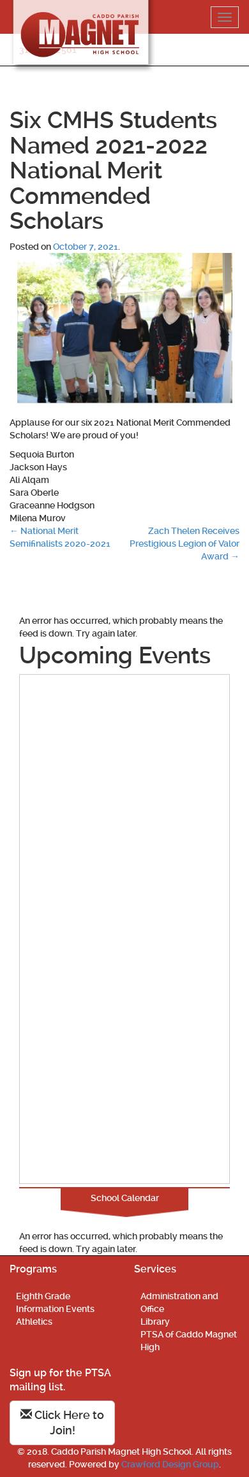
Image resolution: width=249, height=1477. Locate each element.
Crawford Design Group (170, 1464)
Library (155, 1321)
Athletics (34, 1321)
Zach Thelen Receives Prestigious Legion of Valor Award (184, 543)
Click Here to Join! (62, 1422)
